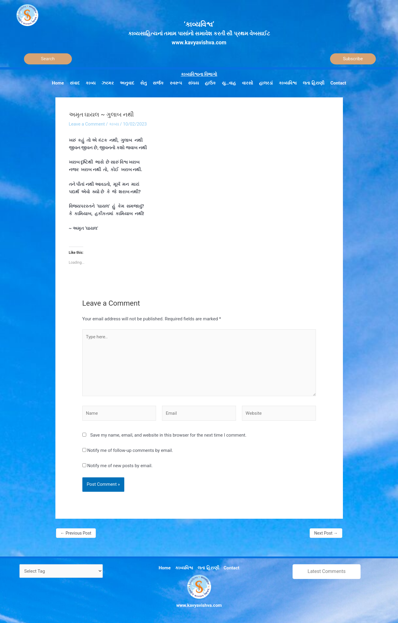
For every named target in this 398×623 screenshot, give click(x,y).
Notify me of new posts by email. (119, 465)
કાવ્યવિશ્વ (184, 568)
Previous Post (75, 533)
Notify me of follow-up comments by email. (130, 450)
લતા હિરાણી (208, 568)
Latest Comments (327, 571)
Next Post (326, 533)
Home (165, 568)
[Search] (48, 58)
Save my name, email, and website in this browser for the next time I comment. (168, 435)
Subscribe (353, 58)
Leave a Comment (87, 124)
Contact (232, 568)
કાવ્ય (114, 124)
